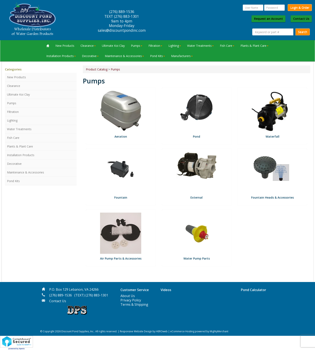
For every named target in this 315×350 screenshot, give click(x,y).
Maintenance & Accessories (124, 56)
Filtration (155, 46)
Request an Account (268, 19)
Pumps (136, 46)
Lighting (174, 46)
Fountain (120, 197)
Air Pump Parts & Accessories (120, 258)
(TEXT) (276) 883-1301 (91, 295)
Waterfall (272, 136)
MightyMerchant (219, 331)
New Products (64, 46)
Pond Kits (157, 56)
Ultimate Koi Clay (113, 46)
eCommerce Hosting (182, 331)
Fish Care (227, 46)
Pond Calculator (253, 290)
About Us (127, 296)
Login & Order (299, 7)
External (196, 197)
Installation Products (61, 56)
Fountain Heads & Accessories (272, 197)
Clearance (88, 46)
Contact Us (301, 19)
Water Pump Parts (196, 258)
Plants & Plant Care (254, 46)
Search (302, 32)
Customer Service (134, 290)
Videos (166, 290)
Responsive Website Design (136, 331)
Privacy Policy (130, 300)
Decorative (90, 56)
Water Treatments (200, 46)
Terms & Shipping (134, 304)
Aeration (120, 136)
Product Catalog (96, 69)
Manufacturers (182, 56)
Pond (196, 136)
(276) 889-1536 (60, 295)
